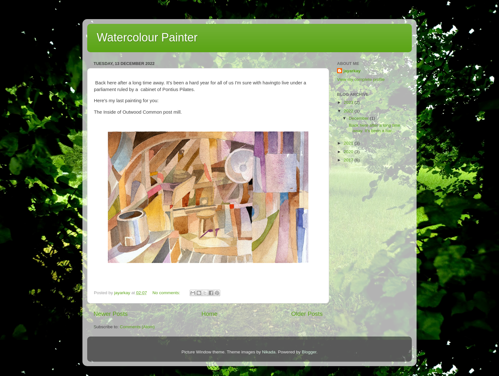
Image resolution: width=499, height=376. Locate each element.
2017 (349, 160)
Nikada (269, 352)
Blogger (309, 352)
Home (209, 313)
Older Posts (307, 313)
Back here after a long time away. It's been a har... (374, 128)
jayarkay (352, 70)
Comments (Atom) (137, 326)
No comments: (166, 292)
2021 (349, 143)
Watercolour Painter (147, 37)
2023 (349, 102)
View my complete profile (361, 79)
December (359, 118)
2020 (349, 151)
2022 (349, 111)
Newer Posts (111, 313)
